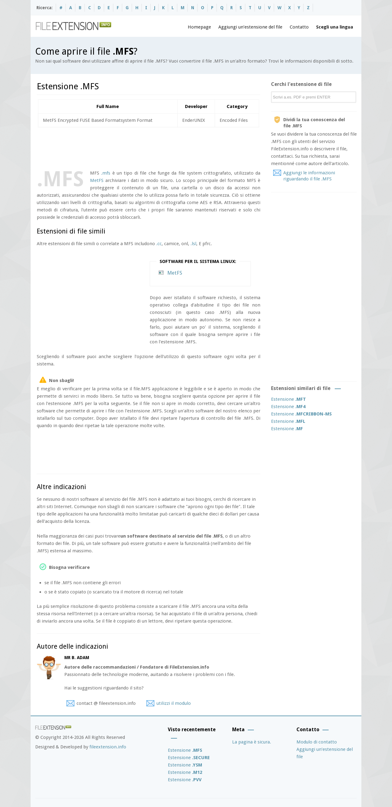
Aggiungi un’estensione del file (250, 27)
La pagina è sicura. (251, 742)
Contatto (299, 27)
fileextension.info (107, 747)
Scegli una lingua (334, 27)
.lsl (193, 243)
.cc (159, 243)
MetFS (97, 180)
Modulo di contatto (316, 742)
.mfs (105, 173)
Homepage (199, 27)
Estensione (288, 399)
